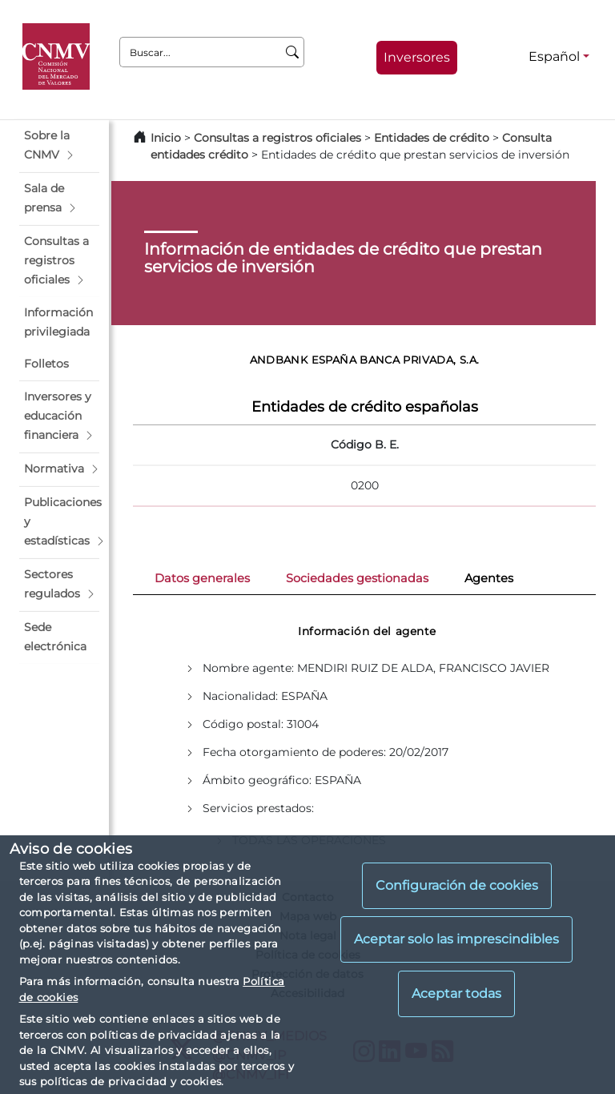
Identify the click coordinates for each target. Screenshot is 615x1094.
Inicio (166, 138)
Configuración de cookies (457, 885)
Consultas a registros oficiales (277, 138)
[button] (59, 145)
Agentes (488, 578)
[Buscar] (292, 52)
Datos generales (202, 578)
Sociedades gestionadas (357, 578)
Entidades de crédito (431, 138)
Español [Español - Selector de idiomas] (554, 56)
